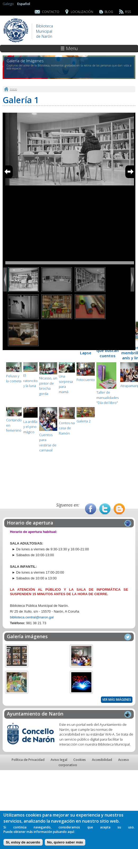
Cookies (79, 759)
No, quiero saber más (65, 842)
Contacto (50, 11)
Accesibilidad (102, 759)
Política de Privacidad (28, 759)
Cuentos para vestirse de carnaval (47, 442)
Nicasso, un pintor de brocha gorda (48, 386)
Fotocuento (86, 379)
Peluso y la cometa (13, 379)
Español (23, 3)
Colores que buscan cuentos (107, 350)
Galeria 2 (84, 421)
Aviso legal (59, 759)
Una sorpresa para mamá (66, 384)
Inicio (13, 89)
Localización (82, 11)
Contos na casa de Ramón (67, 428)
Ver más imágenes (116, 699)
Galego (8, 3)
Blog (109, 11)
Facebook (90, 508)
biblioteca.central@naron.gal (32, 617)
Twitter (104, 508)
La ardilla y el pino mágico (30, 426)
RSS (128, 11)
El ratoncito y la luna (30, 380)
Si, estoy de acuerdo (23, 842)
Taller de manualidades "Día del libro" (107, 397)
